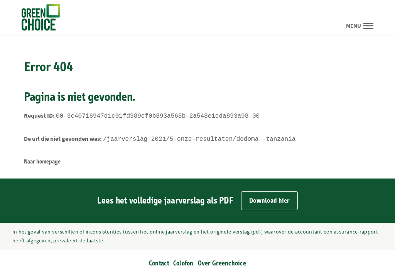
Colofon (183, 263)
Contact (159, 263)
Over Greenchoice (222, 263)
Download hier (269, 201)
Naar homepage (42, 160)
